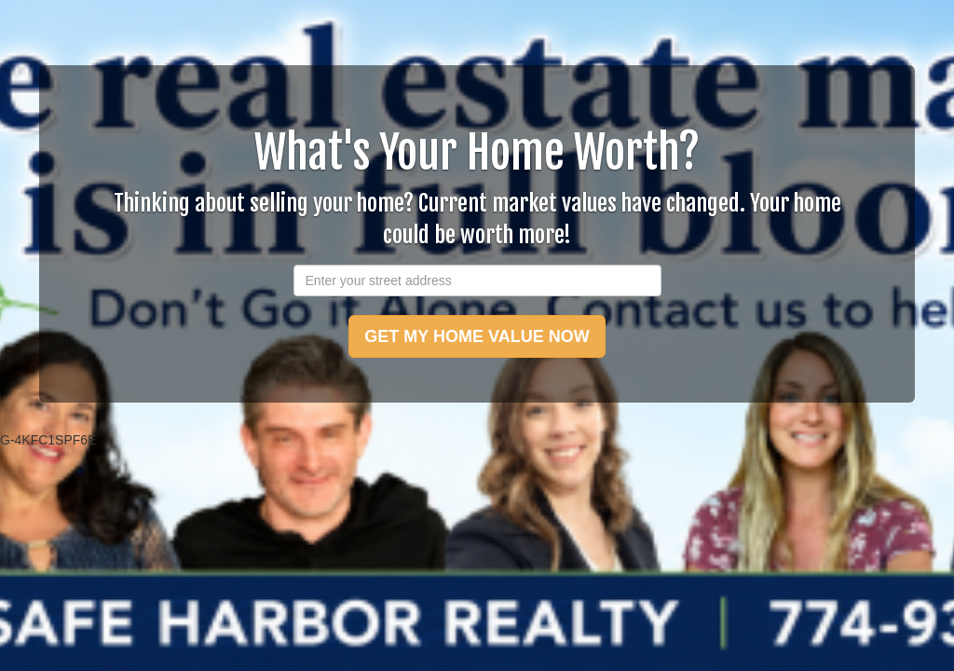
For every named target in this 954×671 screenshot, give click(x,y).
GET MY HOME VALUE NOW (476, 336)
